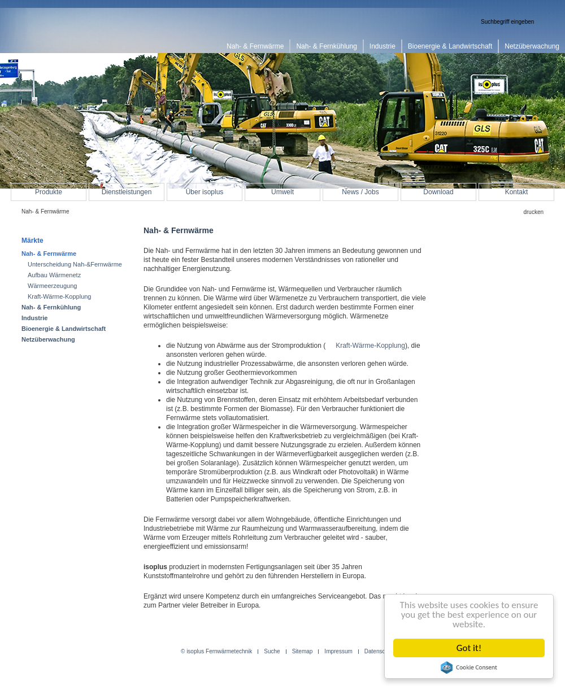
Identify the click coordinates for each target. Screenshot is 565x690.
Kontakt (516, 192)
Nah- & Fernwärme (48, 253)
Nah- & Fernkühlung (51, 307)
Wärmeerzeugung (52, 285)
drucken (533, 212)
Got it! (469, 648)
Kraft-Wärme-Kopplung (370, 346)
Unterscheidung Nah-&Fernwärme (75, 264)
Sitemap (302, 651)
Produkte (48, 192)
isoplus (56, 32)
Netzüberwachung (48, 339)
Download (438, 192)
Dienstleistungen (127, 192)
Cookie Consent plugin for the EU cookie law (469, 667)
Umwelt (282, 192)
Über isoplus (205, 192)
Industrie (34, 318)
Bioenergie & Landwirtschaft (63, 328)
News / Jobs (360, 192)
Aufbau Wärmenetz (54, 275)
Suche (272, 651)
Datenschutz (380, 651)
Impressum (338, 651)
